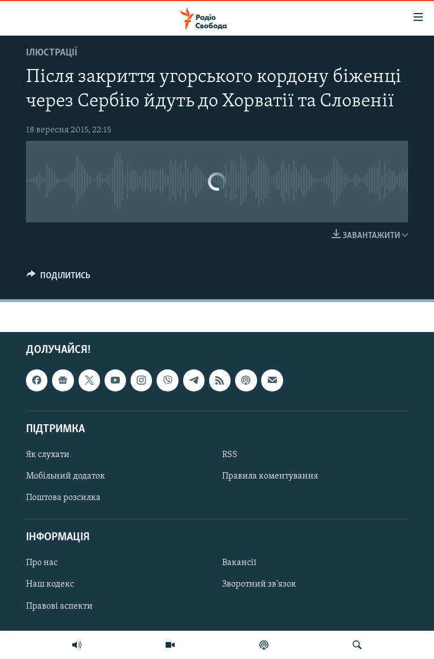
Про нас (42, 563)
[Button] (58, 278)
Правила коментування (270, 476)
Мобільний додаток (65, 476)
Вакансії (239, 563)
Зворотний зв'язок (259, 584)
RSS (229, 454)
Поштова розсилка (63, 497)
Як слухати (48, 454)
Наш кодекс (50, 584)
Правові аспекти (59, 606)
